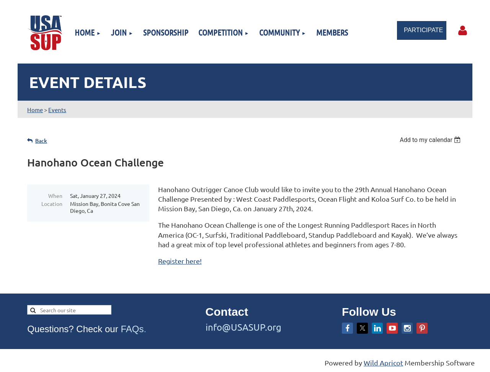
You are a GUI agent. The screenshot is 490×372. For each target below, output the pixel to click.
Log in (462, 30)
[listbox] (431, 140)
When (55, 195)
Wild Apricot (383, 363)
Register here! (180, 261)
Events (57, 109)
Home (35, 109)
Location (51, 203)
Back (41, 140)
